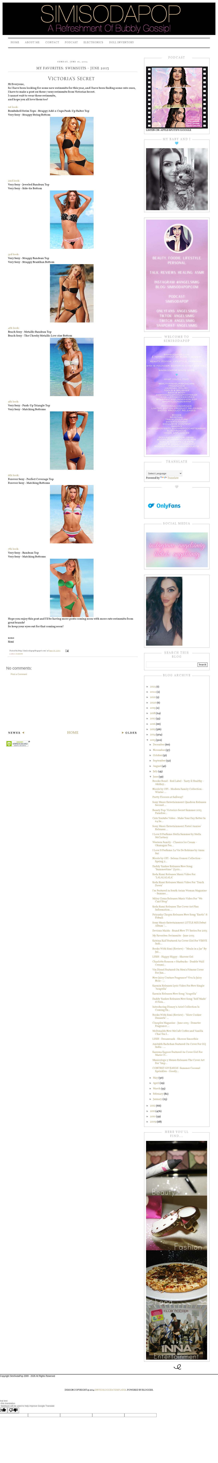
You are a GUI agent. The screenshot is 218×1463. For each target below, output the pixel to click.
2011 (153, 1111)
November (159, 750)
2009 (153, 1122)
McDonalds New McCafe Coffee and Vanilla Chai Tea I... (177, 1032)
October (158, 755)
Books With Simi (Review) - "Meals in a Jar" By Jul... (179, 950)
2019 (153, 708)
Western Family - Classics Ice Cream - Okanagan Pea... (174, 844)
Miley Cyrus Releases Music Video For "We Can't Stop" (177, 900)
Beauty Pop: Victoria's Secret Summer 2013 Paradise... (176, 812)
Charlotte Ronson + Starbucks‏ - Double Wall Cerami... (178, 963)
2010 (153, 1116)
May (156, 1078)
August (157, 766)
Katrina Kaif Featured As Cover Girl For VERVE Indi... (179, 942)
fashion (19, 654)
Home (15, 42)
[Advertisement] (72, 703)
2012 (153, 1106)
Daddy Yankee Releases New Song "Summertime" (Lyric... (172, 868)
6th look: (13, 475)
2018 (153, 713)
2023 (153, 686)
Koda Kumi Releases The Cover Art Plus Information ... (175, 908)
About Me (32, 42)
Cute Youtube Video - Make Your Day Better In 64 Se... (179, 820)
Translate (169, 478)
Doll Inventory (121, 42)
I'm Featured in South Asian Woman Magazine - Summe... (179, 892)
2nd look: (14, 181)
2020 (153, 703)
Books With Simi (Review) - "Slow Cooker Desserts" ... (176, 1016)
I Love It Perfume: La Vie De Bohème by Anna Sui (178, 852)
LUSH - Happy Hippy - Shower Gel (172, 957)
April (156, 1083)
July (155, 771)
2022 (153, 692)
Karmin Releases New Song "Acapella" (174, 994)
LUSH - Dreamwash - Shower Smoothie (175, 1039)
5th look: (13, 402)
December (159, 744)
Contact (52, 42)
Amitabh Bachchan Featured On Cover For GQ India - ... (179, 1045)
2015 (153, 729)
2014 (153, 734)
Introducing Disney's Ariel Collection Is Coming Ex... (175, 1008)
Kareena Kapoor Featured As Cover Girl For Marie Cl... (177, 1053)
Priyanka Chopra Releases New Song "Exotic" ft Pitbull (179, 916)
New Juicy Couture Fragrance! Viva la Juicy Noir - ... (177, 979)
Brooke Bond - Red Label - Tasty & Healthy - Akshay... (178, 782)
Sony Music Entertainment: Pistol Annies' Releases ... (176, 828)
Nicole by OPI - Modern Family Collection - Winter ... (177, 790)
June (156, 777)
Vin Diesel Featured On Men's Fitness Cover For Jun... (178, 971)
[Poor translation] (13, 1410)
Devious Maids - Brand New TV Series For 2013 (179, 931)
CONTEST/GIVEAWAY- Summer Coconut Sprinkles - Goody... (176, 1070)
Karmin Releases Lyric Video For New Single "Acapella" (178, 987)
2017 (153, 718)
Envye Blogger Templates (110, 1390)
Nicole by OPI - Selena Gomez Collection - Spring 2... (177, 860)
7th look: (13, 549)
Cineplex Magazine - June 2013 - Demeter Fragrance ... (176, 1024)
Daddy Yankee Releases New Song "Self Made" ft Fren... (179, 1000)
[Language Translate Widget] (164, 473)
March (157, 1088)
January (158, 1099)
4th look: (13, 328)
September (159, 760)
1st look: (13, 107)
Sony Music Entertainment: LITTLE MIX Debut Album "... (179, 924)
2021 (153, 697)
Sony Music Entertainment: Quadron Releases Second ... (179, 804)
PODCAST (71, 42)
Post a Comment (19, 674)
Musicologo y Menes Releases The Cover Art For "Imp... (178, 1062)
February (158, 1094)
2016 (153, 724)
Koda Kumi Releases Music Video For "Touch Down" (178, 884)
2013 (153, 740)
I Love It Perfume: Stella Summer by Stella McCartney (176, 836)
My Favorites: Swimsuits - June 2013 (173, 935)
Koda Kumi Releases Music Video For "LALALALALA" (173, 876)
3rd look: (13, 254)
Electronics (93, 42)
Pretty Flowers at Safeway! (167, 797)
